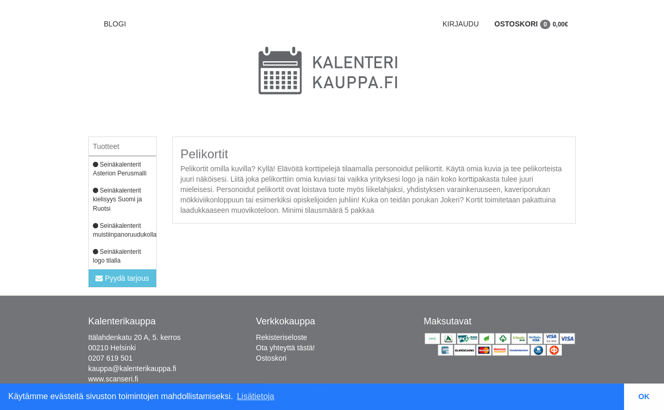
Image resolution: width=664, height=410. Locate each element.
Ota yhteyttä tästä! (285, 348)
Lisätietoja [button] (255, 396)
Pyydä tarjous (122, 278)
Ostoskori (531, 24)
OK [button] (644, 396)
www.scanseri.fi (113, 379)
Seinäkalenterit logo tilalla (117, 256)
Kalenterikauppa (122, 321)
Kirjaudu (460, 24)
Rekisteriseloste (281, 337)
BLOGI (115, 24)
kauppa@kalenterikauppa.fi (132, 368)
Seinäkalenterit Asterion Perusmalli (119, 169)
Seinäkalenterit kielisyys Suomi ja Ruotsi (117, 199)
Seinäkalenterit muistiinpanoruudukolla (124, 230)
